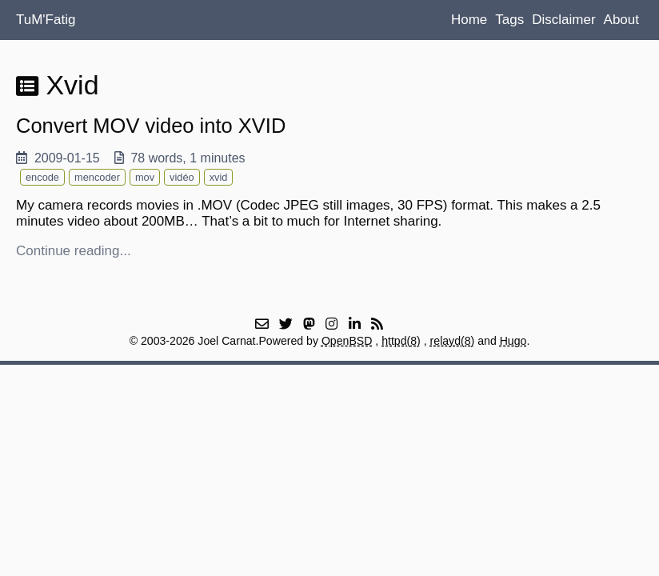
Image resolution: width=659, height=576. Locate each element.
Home (469, 19)
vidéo (182, 177)
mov (144, 177)
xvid (219, 177)
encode (42, 177)
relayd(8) (452, 340)
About (621, 19)
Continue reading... (73, 250)
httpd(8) (401, 340)
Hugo (513, 340)
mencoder (97, 177)
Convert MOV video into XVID (151, 125)
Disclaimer (563, 19)
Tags (509, 19)
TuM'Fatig (45, 19)
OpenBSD (347, 340)
